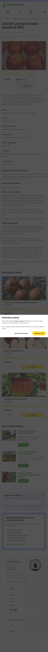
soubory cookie (19, 321)
